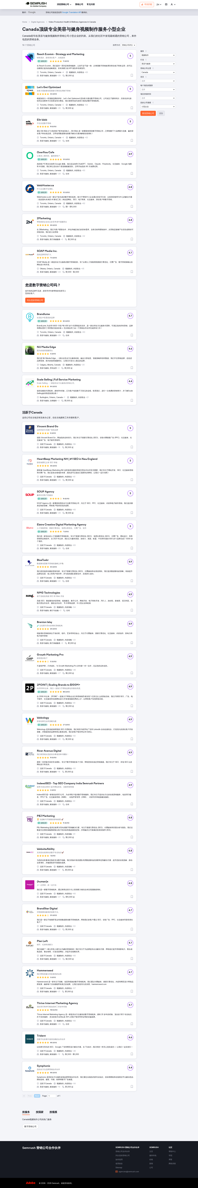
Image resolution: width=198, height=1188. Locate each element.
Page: (44, 1096)
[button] (159, 4)
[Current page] (52, 1096)
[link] (79, 4)
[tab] (26, 1112)
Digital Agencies (38, 22)
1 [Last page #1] (59, 1096)
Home (24, 22)
